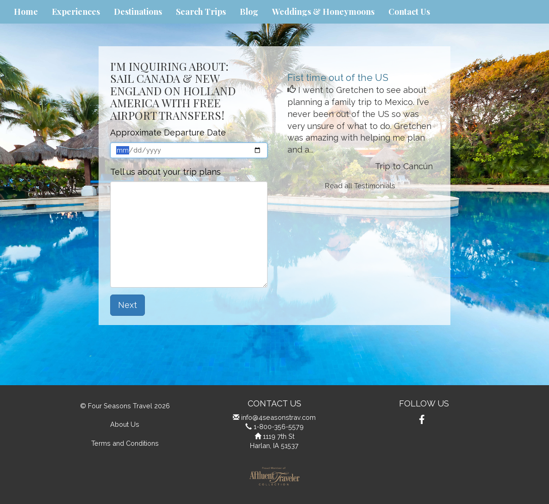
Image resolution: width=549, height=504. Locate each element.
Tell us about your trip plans (165, 172)
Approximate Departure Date (168, 132)
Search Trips (201, 11)
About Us (124, 424)
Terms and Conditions (125, 443)
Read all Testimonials (360, 186)
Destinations (138, 11)
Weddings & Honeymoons (323, 11)
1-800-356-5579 (279, 426)
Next (127, 305)
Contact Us (409, 11)
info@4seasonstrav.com (278, 417)
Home (26, 11)
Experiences (76, 11)
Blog (249, 11)
